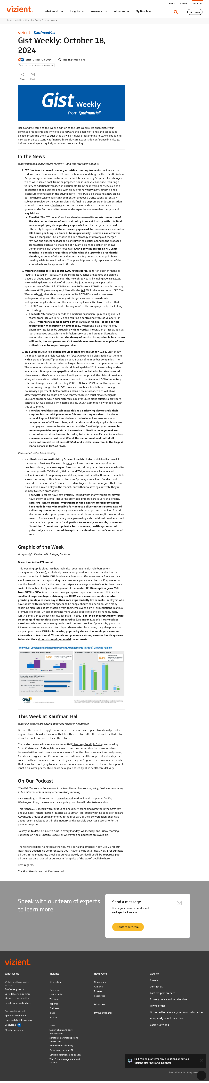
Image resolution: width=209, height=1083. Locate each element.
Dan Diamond (65, 800)
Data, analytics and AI (61, 1052)
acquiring (73, 319)
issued (67, 176)
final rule (56, 207)
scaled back (45, 183)
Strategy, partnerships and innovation (63, 1041)
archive (84, 856)
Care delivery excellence (18, 995)
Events (172, 3)
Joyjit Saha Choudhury (65, 810)
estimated (47, 381)
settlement (115, 357)
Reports (53, 1005)
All (26, 22)
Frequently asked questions (167, 1020)
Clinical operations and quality (65, 1056)
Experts (98, 993)
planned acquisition (95, 246)
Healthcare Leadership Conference (86, 141)
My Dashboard (144, 11)
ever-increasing (58, 594)
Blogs (52, 1014)
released (38, 276)
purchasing (103, 315)
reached (86, 357)
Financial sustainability (17, 1000)
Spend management (15, 1017)
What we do (52, 11)
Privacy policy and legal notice (168, 1001)
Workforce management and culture (64, 1063)
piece (69, 465)
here (107, 860)
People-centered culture (18, 1005)
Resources (99, 997)
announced (40, 335)
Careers (183, 3)
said (40, 296)
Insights (75, 11)
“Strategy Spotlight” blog (87, 746)
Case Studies (56, 996)
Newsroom (96, 11)
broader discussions (105, 335)
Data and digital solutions (18, 1022)
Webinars (54, 1001)
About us (119, 11)
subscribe (55, 137)
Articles (53, 1019)
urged (105, 258)
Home (9, 22)
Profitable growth (14, 991)
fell (83, 292)
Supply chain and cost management (60, 1033)
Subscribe (24, 836)
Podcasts (54, 1010)
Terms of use (158, 1007)
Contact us (197, 3)
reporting (23, 609)
